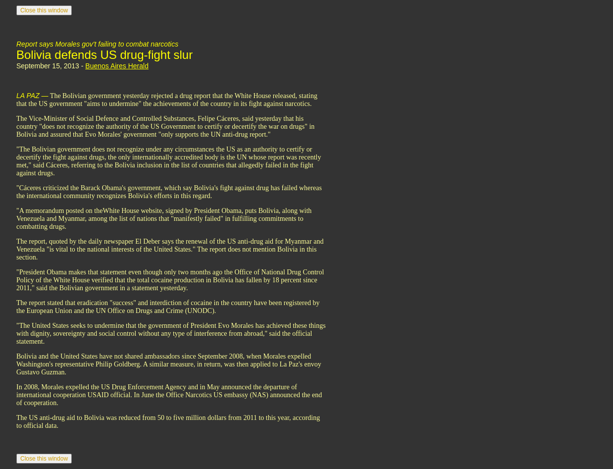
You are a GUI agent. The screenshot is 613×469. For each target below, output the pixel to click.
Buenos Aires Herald (117, 66)
